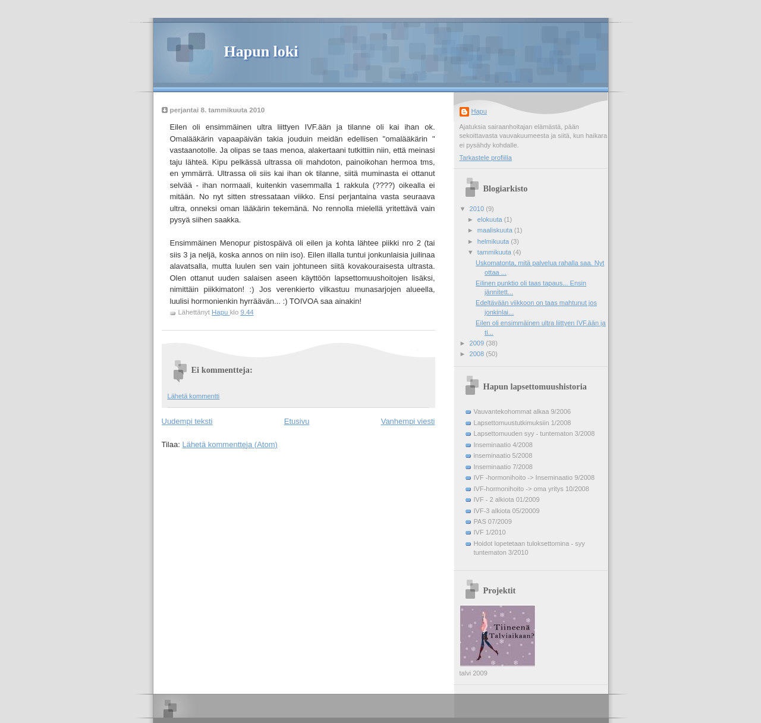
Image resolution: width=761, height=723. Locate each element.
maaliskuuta (495, 230)
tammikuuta (495, 252)
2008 (478, 353)
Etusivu (297, 421)
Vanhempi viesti (408, 421)
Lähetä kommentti (194, 396)
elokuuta (490, 219)
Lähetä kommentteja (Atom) (229, 444)
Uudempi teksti (187, 421)
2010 (478, 208)
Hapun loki (261, 51)
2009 (478, 343)
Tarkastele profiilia (486, 157)
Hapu (479, 111)
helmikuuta (494, 241)
